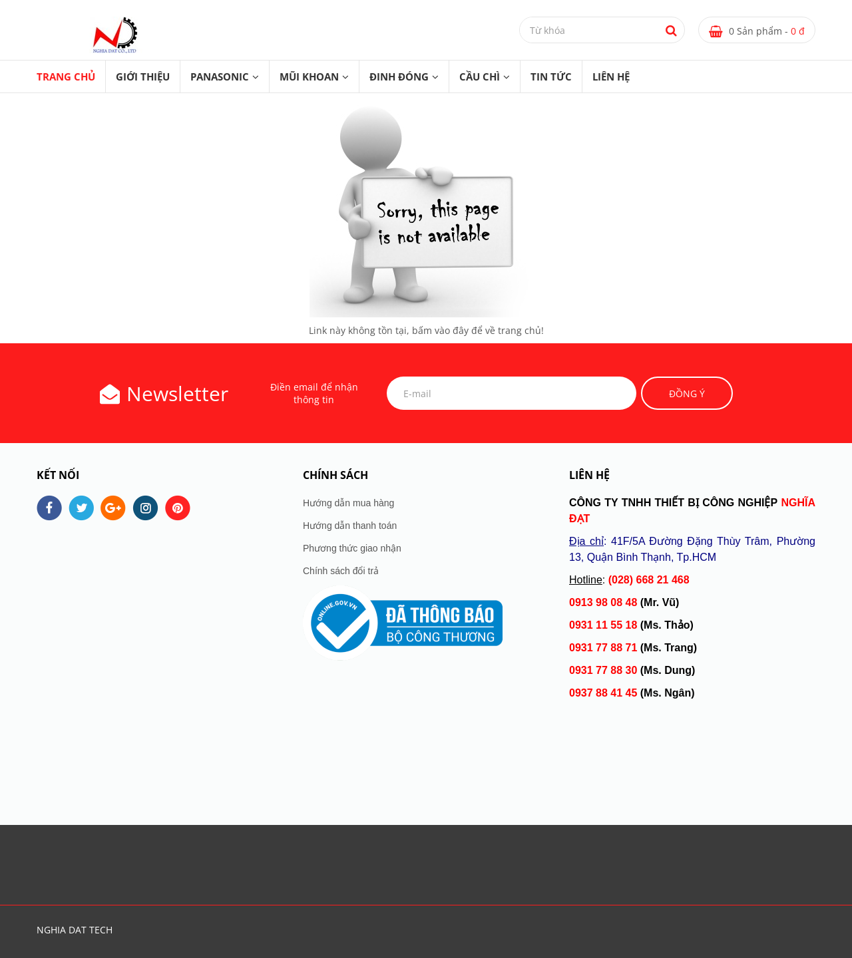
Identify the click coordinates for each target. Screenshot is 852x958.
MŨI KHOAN (309, 76)
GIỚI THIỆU (143, 76)
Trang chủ (66, 76)
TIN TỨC (551, 76)
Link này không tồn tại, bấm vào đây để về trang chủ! (426, 330)
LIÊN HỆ (611, 76)
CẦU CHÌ (479, 76)
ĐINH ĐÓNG (399, 76)
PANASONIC (219, 76)
